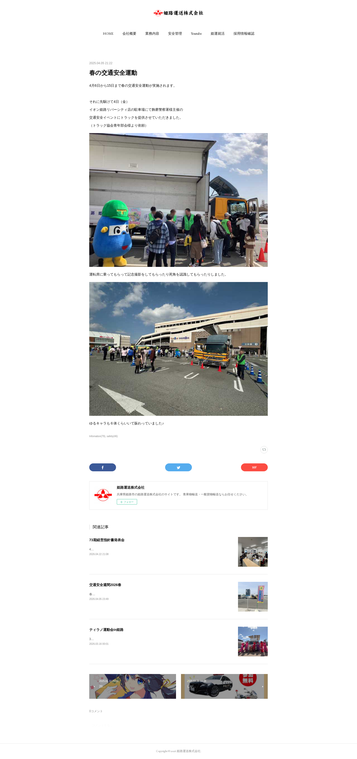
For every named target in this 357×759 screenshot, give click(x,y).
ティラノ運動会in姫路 (106, 630)
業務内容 (152, 33)
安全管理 (175, 33)
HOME (108, 33)
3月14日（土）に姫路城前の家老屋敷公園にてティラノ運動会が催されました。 (142, 639)
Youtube (196, 33)
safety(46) (112, 436)
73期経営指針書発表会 (106, 540)
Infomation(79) (97, 436)
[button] (108, 33)
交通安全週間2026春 (105, 585)
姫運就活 (218, 33)
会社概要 (129, 33)
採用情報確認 (244, 33)
